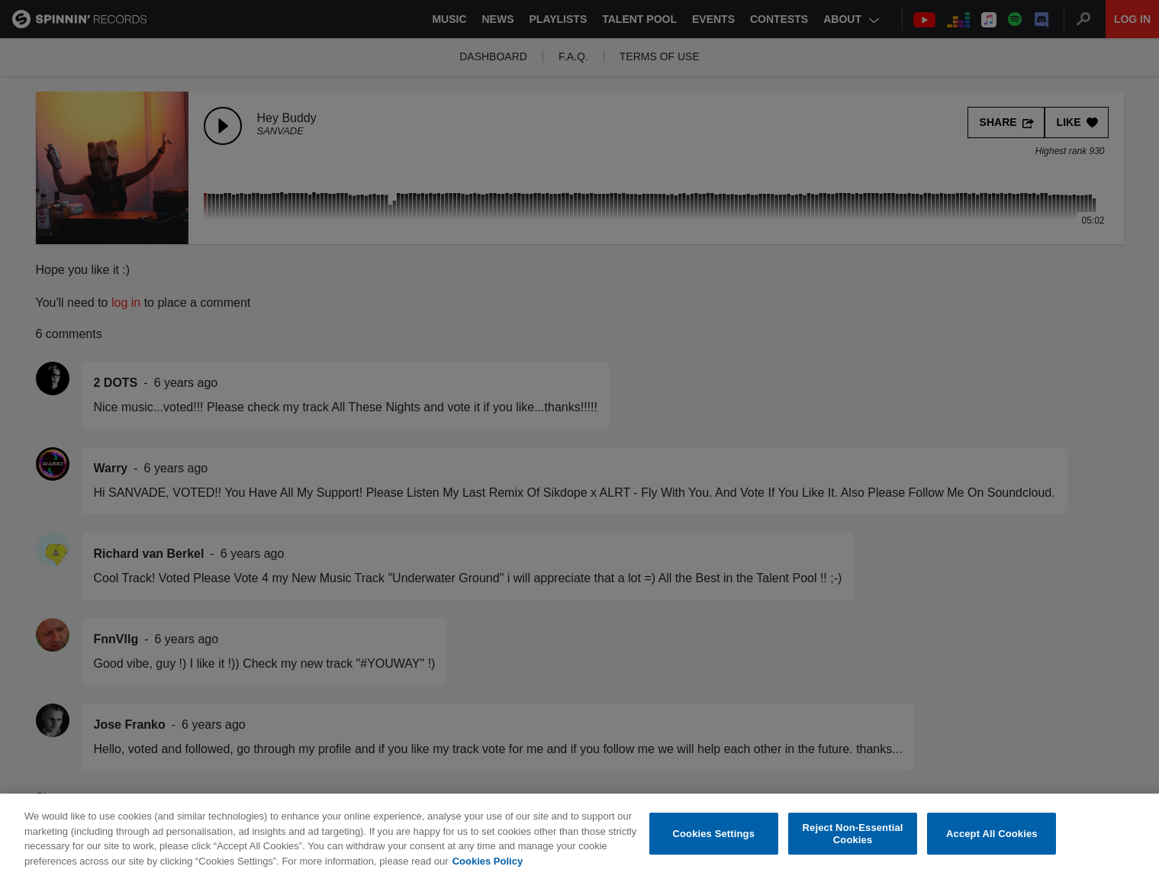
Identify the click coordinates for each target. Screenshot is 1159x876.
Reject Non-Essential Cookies (853, 837)
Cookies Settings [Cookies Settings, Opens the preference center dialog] (713, 837)
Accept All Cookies (992, 837)
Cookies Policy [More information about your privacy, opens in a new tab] (487, 865)
